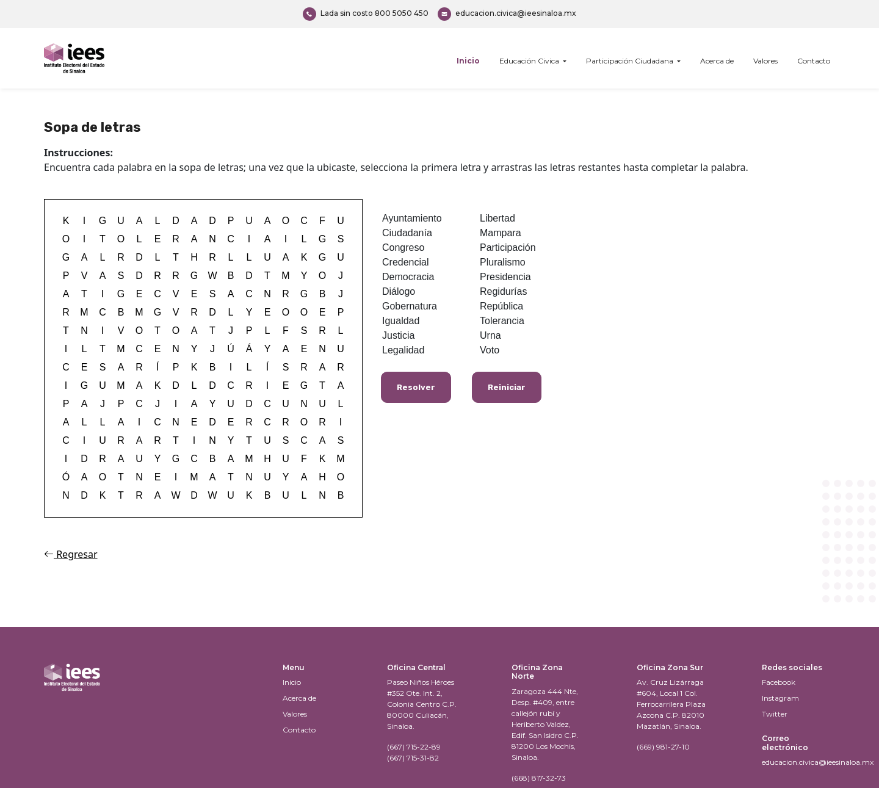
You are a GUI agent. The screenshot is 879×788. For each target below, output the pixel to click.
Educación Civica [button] (530, 60)
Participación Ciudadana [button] (630, 60)
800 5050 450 (366, 14)
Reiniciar (507, 387)
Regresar (71, 554)
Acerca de (717, 60)
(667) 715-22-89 (414, 746)
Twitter (774, 713)
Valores (765, 60)
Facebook (778, 682)
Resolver (416, 387)
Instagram (780, 698)
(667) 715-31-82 (413, 757)
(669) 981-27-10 (663, 746)
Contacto (813, 60)
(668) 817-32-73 (539, 778)
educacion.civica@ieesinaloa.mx (507, 14)
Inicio (468, 60)
